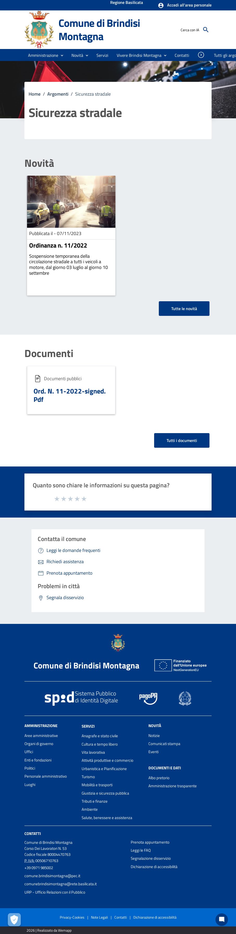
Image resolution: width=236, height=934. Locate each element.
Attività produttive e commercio (107, 760)
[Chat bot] (221, 919)
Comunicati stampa (164, 744)
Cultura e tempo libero (100, 744)
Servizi (88, 726)
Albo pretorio (158, 778)
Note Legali (99, 917)
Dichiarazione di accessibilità (154, 867)
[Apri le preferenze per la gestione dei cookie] (14, 919)
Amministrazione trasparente (172, 786)
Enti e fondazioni (37, 760)
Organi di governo (38, 744)
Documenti (48, 353)
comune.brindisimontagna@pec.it (52, 876)
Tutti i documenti (182, 440)
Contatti (32, 834)
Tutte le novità (184, 308)
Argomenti (57, 93)
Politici (29, 768)
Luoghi (29, 785)
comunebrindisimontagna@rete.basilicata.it (60, 884)
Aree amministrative (41, 736)
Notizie (154, 736)
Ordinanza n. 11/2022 (58, 245)
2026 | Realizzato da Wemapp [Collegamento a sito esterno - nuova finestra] (49, 930)
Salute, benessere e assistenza (107, 818)
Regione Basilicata (126, 2)
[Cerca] (206, 29)
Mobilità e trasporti (97, 785)
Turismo (88, 777)
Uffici (28, 752)
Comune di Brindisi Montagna (99, 29)
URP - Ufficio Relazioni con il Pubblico (54, 892)
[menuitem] (182, 55)
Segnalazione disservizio (151, 858)
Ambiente (90, 809)
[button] (185, 5)
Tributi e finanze (95, 801)
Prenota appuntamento (150, 842)
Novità (39, 163)
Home (35, 93)
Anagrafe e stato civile (100, 736)
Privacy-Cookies (72, 917)
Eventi (153, 752)
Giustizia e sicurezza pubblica (105, 793)
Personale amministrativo (45, 776)
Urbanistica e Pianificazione (104, 769)
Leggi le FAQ (141, 850)
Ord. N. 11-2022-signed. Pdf (70, 395)
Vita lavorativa (93, 752)
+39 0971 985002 (38, 868)
